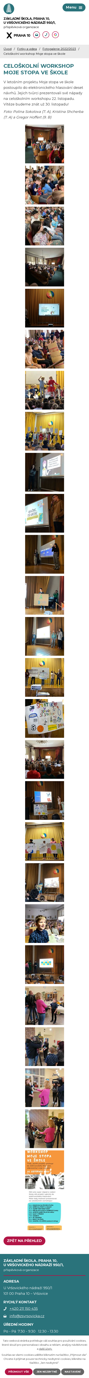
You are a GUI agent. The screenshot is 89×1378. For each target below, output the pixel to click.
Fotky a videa (27, 49)
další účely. (45, 1348)
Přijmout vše (18, 1371)
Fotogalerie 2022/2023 (59, 49)
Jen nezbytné (47, 1371)
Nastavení (73, 1371)
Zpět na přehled (24, 1241)
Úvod (7, 49)
